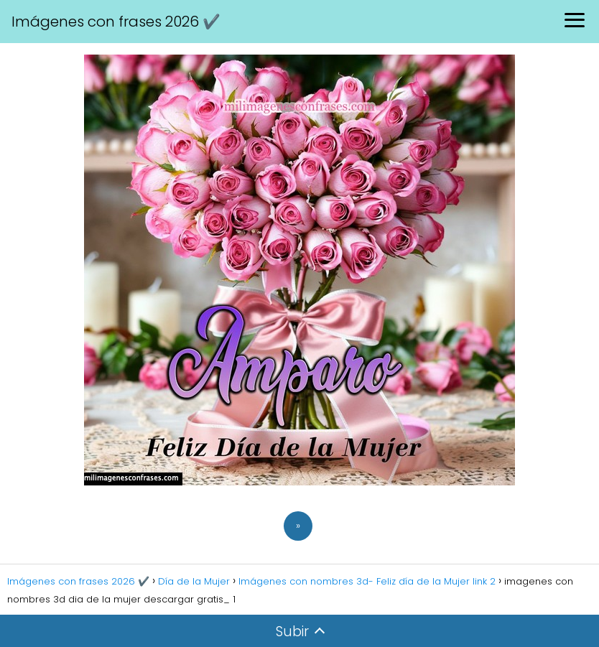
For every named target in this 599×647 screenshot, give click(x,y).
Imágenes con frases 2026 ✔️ (115, 21)
